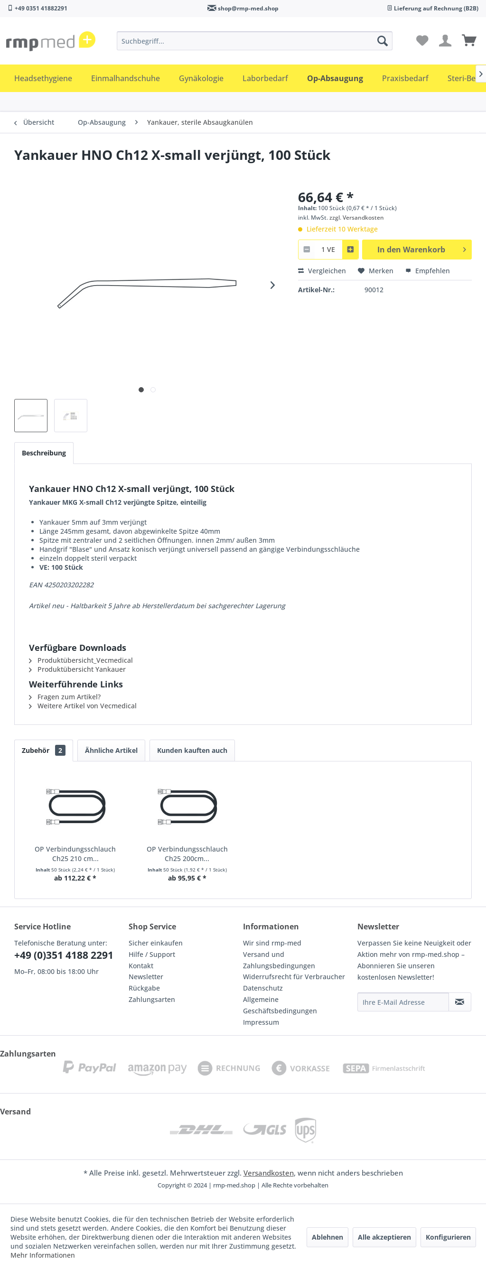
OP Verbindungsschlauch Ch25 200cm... (187, 853)
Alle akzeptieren (384, 1237)
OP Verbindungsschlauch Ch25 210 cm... (75, 853)
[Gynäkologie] (201, 78)
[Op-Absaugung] (335, 78)
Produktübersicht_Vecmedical (81, 660)
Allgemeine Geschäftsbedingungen (280, 1005)
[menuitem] (255, 40)
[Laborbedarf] (265, 78)
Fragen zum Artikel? (65, 696)
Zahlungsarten (152, 999)
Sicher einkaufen (156, 942)
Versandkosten (268, 1172)
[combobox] (328, 249)
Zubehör (43, 750)
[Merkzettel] (422, 40)
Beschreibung (44, 452)
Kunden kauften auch (192, 750)
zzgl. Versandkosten (356, 217)
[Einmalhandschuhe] (125, 78)
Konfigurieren (448, 1237)
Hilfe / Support (152, 954)
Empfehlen (427, 270)
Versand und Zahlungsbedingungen (279, 960)
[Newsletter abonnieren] (460, 1001)
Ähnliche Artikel (111, 750)
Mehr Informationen (42, 1255)
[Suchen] (383, 40)
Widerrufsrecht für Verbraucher (294, 976)
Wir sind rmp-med (272, 942)
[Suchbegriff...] (255, 40)
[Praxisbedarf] (405, 78)
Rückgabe (144, 987)
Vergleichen (322, 270)
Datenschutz (263, 987)
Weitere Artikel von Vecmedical (83, 705)
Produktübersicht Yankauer (77, 669)
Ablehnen (327, 1237)
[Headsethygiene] (43, 78)
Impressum (261, 1022)
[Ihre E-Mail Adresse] (403, 1001)
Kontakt (141, 965)
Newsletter (146, 976)
